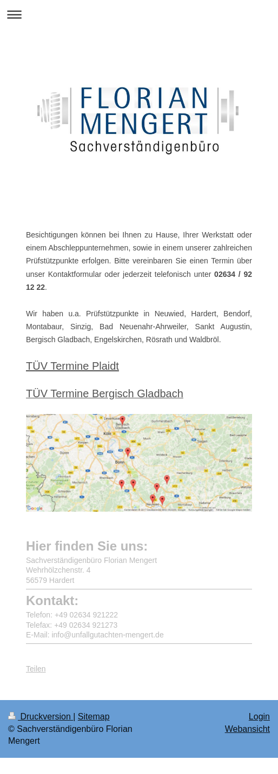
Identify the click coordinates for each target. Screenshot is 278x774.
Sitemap (94, 716)
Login (259, 716)
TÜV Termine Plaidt (72, 366)
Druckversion (40, 716)
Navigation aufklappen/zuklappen (139, 14)
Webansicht (247, 729)
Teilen (36, 660)
